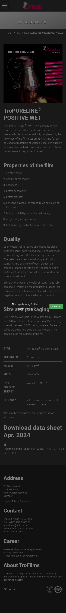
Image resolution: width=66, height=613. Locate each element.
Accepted (56, 306)
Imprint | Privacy (25, 308)
